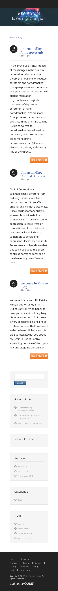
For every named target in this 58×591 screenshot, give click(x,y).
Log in (21, 524)
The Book (14, 563)
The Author (25, 559)
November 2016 (25, 476)
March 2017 (23, 471)
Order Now (25, 570)
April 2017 (22, 466)
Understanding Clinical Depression (34, 174)
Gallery (13, 566)
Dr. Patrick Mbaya (33, 576)
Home (12, 37)
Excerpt (26, 563)
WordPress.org (25, 538)
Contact (38, 563)
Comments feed (25, 533)
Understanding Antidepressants (32, 50)
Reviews (25, 566)
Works (12, 570)
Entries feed (24, 528)
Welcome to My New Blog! (34, 285)
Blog (20, 37)
